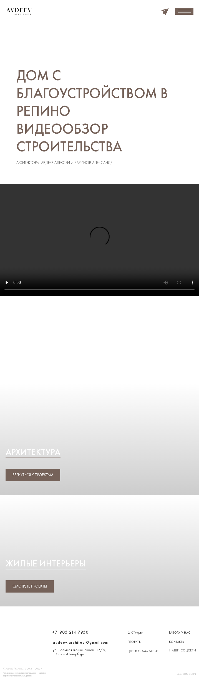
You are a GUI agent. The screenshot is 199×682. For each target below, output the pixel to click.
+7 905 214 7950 (70, 632)
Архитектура (33, 452)
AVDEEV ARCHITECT (15, 668)
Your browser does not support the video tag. (99, 240)
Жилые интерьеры (46, 563)
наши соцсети (182, 650)
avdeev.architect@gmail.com (80, 642)
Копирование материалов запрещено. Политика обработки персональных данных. (24, 674)
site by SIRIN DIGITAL (186, 674)
